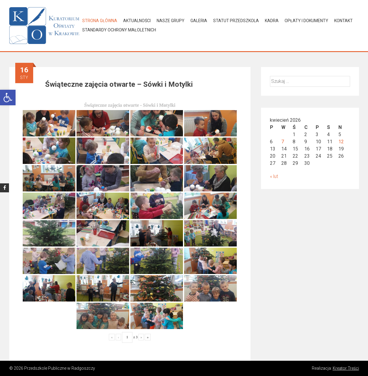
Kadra (272, 20)
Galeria (198, 20)
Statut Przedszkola (236, 20)
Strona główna (99, 20)
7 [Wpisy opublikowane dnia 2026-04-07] (282, 141)
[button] (8, 97)
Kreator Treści (346, 368)
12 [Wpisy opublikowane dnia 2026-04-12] (341, 141)
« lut (274, 176)
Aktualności (137, 20)
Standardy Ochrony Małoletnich (119, 30)
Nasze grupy (170, 20)
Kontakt (343, 20)
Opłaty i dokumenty (306, 20)
